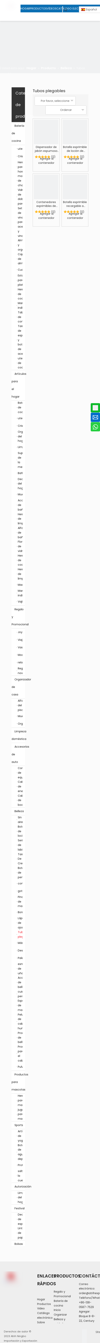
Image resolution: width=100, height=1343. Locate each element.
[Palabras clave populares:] (65, 9)
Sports (20, 1125)
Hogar (41, 1299)
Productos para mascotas (18, 1082)
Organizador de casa (18, 687)
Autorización (20, 1186)
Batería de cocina (18, 133)
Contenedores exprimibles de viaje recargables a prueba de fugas (46, 204)
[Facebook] (84, 1331)
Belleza (20, 811)
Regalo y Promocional (18, 617)
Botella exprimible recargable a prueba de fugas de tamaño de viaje (75, 204)
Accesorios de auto (18, 754)
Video (41, 1308)
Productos (44, 1304)
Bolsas (19, 1244)
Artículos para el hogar (18, 385)
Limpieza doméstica (18, 735)
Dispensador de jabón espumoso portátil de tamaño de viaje (46, 149)
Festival (20, 1208)
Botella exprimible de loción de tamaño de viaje (75, 149)
